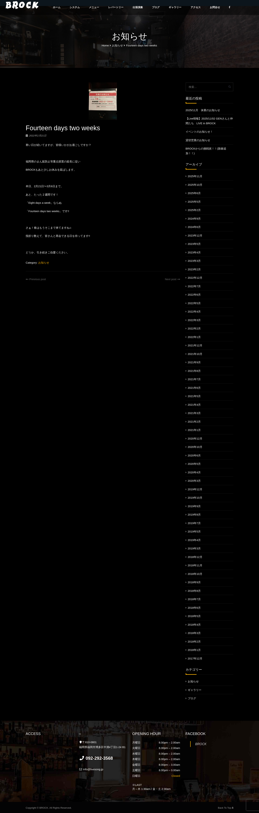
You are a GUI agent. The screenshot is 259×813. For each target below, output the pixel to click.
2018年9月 (194, 582)
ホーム (56, 7)
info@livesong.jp (91, 769)
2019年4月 (194, 540)
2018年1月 (194, 649)
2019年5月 (194, 531)
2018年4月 (194, 624)
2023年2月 (194, 269)
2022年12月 (195, 277)
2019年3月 (194, 548)
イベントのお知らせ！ (199, 131)
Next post (172, 279)
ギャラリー (175, 7)
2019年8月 (194, 514)
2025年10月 (195, 184)
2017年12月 (195, 658)
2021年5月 (194, 396)
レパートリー (115, 7)
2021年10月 (195, 353)
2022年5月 (194, 303)
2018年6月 (194, 607)
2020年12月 (195, 438)
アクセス (196, 7)
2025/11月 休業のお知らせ (203, 110)
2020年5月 (194, 463)
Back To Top (225, 807)
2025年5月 (194, 201)
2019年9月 (194, 506)
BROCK (201, 744)
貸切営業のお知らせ (198, 140)
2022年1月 (194, 337)
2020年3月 (194, 480)
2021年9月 (194, 362)
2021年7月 (194, 379)
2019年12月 (195, 489)
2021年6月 (194, 387)
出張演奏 (138, 7)
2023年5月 (194, 243)
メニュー (94, 7)
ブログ (156, 7)
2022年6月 (194, 294)
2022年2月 (194, 328)
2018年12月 (195, 556)
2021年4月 (194, 404)
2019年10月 (195, 497)
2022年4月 (194, 311)
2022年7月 (194, 286)
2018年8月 (194, 590)
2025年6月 (194, 193)
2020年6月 (194, 455)
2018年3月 (194, 633)
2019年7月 (194, 523)
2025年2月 (194, 210)
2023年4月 (194, 252)
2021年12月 (195, 345)
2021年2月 (194, 421)
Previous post (36, 279)
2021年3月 (194, 413)
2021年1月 (194, 430)
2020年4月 (194, 472)
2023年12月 (195, 235)
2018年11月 (195, 565)
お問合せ (215, 7)
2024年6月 (194, 226)
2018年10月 (195, 573)
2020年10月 (195, 446)
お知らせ (43, 262)
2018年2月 (194, 641)
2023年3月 (194, 260)
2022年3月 (194, 320)
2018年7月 (194, 599)
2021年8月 (194, 370)
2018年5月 (194, 616)
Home (105, 45)
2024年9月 (194, 218)
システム (75, 7)
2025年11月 (195, 176)
